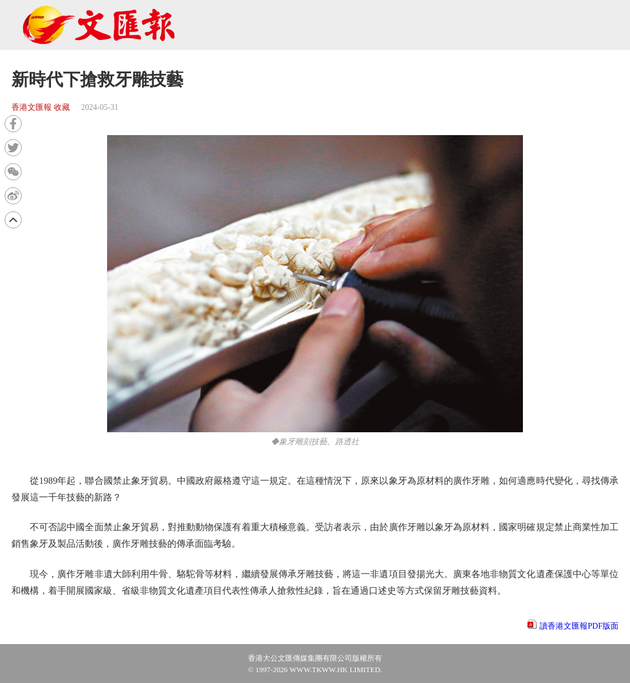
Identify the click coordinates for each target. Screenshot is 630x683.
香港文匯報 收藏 (40, 107)
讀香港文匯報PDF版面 (579, 626)
